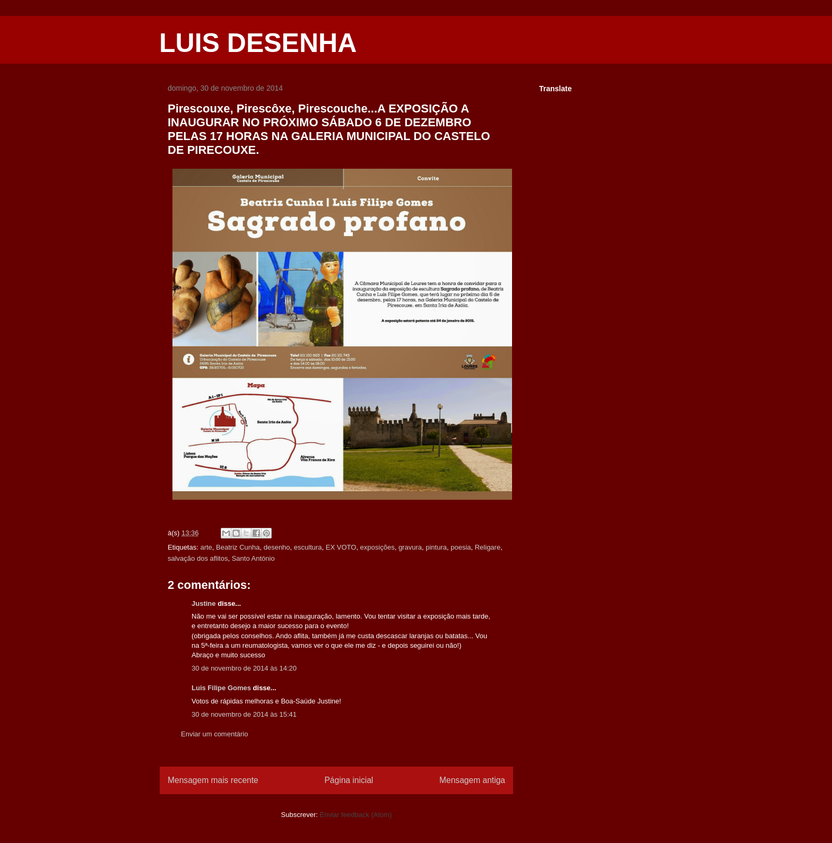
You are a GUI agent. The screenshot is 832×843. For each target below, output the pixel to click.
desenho (277, 547)
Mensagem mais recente (213, 780)
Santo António (253, 558)
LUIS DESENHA (258, 43)
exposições (377, 547)
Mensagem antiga (472, 780)
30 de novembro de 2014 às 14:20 (244, 668)
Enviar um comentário (214, 734)
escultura (308, 547)
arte (206, 547)
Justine (204, 603)
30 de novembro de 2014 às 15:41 (244, 714)
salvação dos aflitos (198, 558)
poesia (460, 547)
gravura (410, 547)
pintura (436, 547)
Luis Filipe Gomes (221, 688)
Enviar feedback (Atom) (356, 815)
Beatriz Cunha (237, 547)
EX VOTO (341, 547)
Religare (487, 547)
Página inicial (348, 780)
